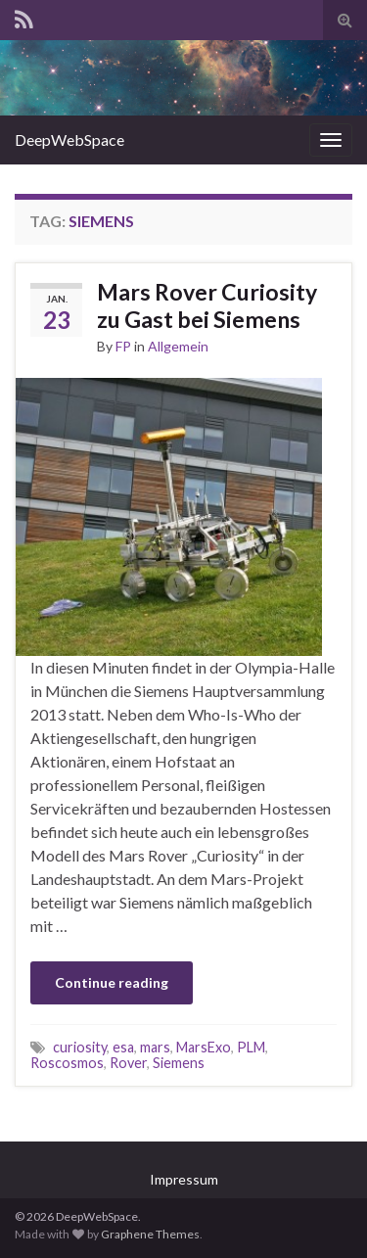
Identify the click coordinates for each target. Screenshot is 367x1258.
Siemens (179, 1062)
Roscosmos (67, 1062)
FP (123, 346)
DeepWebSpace (69, 139)
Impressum (184, 1179)
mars (155, 1047)
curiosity (80, 1047)
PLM (251, 1047)
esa (123, 1047)
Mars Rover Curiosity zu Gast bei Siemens (207, 305)
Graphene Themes (150, 1234)
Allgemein (178, 346)
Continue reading (111, 982)
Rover (128, 1062)
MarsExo (203, 1047)
